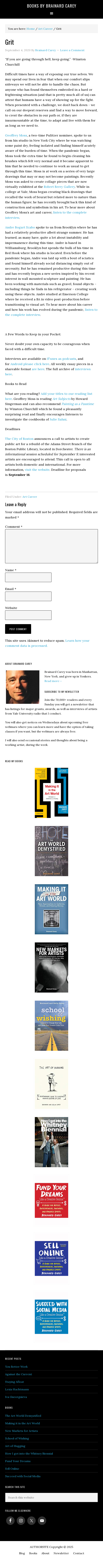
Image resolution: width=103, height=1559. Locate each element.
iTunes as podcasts (61, 359)
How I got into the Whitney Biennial (29, 1453)
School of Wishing (17, 1438)
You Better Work (16, 1366)
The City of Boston (19, 439)
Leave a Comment (72, 50)
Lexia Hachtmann (17, 1389)
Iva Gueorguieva (16, 1397)
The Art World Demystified (23, 1415)
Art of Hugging (15, 1446)
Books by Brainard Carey (51, 5)
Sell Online (12, 1468)
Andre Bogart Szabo (20, 227)
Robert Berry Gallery (59, 187)
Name (10, 570)
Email (10, 589)
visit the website (37, 470)
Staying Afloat (14, 1381)
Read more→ (53, 681)
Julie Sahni (58, 419)
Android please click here (29, 364)
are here (37, 369)
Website (11, 608)
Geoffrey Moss (16, 135)
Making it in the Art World (22, 1423)
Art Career (29, 496)
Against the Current (18, 1374)
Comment (13, 527)
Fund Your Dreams (18, 1461)
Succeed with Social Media (22, 1476)
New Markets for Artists (21, 1431)
